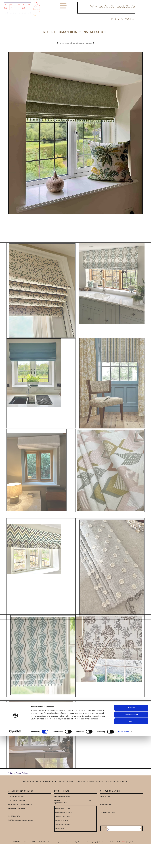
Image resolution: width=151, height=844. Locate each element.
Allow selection (131, 822)
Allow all (131, 815)
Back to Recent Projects (18, 773)
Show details (123, 839)
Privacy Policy (107, 804)
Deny (131, 829)
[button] (63, 5)
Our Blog (107, 796)
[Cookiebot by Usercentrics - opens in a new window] (15, 839)
